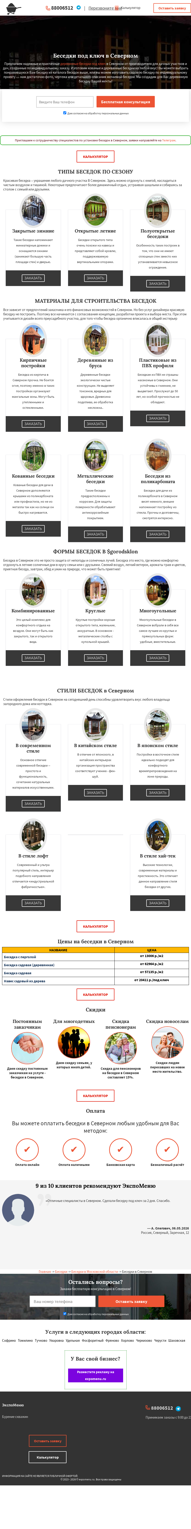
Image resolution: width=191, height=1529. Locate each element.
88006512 (62, 7)
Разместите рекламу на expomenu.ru (95, 1375)
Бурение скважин (15, 1416)
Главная (45, 1271)
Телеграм (168, 140)
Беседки (61, 1271)
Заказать (33, 278)
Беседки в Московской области (94, 1271)
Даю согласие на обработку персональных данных (96, 113)
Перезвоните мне (105, 8)
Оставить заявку (172, 8)
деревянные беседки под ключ (83, 64)
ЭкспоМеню (13, 1405)
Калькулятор (127, 8)
